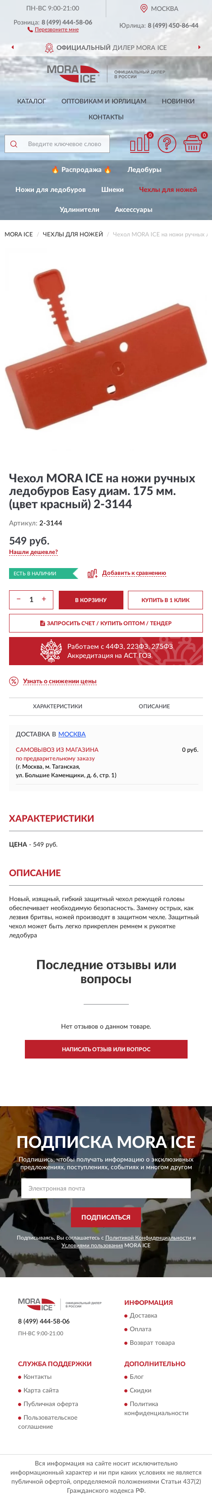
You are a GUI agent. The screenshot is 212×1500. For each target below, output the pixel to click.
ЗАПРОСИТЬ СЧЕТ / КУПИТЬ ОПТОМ (106, 623)
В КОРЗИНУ (91, 600)
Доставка (143, 1316)
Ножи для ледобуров (50, 189)
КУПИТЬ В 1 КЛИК (165, 600)
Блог (137, 1377)
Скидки (140, 1391)
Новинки (178, 101)
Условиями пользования (92, 1245)
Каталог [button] (31, 101)
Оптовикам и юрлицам (103, 101)
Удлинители (79, 209)
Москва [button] (72, 734)
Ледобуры (144, 170)
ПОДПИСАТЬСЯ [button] (106, 1218)
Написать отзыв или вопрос (106, 1049)
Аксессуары (133, 209)
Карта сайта (41, 1391)
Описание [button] (154, 706)
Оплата (140, 1329)
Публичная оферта (51, 1405)
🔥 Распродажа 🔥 (81, 170)
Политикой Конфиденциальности (148, 1237)
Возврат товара (152, 1343)
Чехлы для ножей (168, 189)
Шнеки (112, 189)
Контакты (106, 117)
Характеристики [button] (57, 706)
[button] (53, 29)
